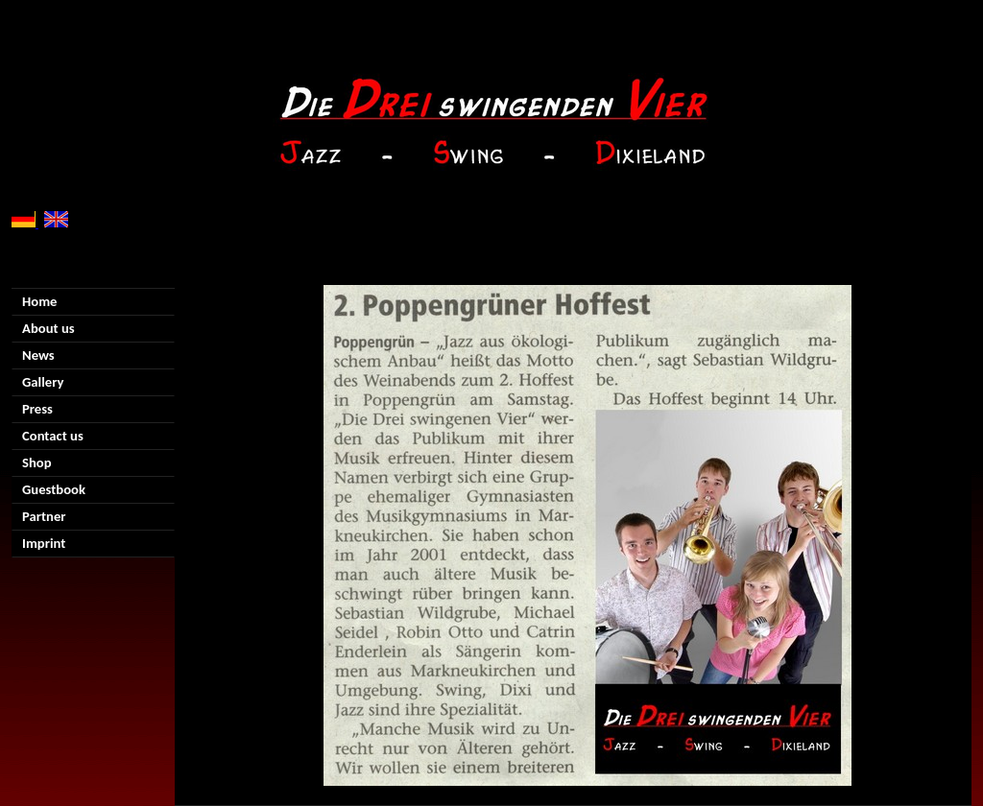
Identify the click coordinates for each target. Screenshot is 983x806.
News (38, 355)
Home (39, 301)
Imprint (43, 543)
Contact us (53, 435)
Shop (37, 462)
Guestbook (53, 489)
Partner (44, 516)
